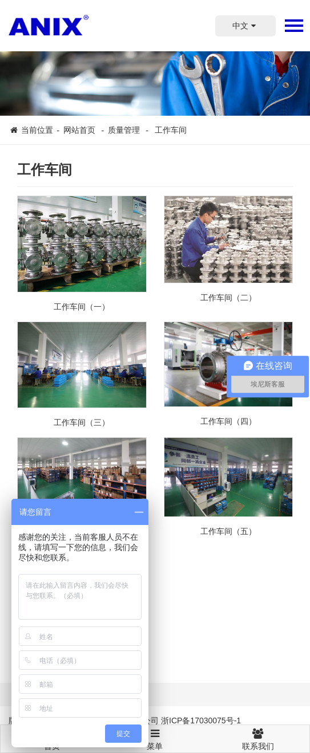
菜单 (154, 734)
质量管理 (125, 130)
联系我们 (258, 738)
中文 (245, 25)
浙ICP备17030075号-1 (201, 720)
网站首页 (79, 130)
